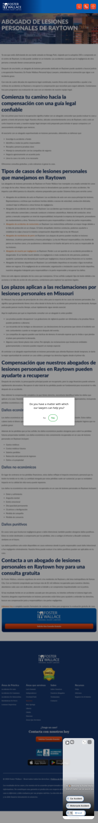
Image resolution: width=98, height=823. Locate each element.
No (44, 417)
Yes (53, 417)
